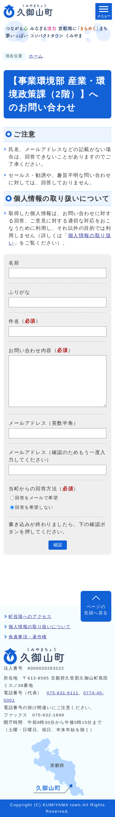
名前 (14, 262)
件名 (14, 321)
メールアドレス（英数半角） (44, 423)
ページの (96, 610)
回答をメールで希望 (36, 498)
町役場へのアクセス (30, 616)
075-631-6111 (63, 693)
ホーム (36, 56)
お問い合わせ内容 (30, 350)
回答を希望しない (34, 507)
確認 (57, 545)
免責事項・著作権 (28, 637)
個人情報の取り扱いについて (40, 626)
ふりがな (19, 292)
